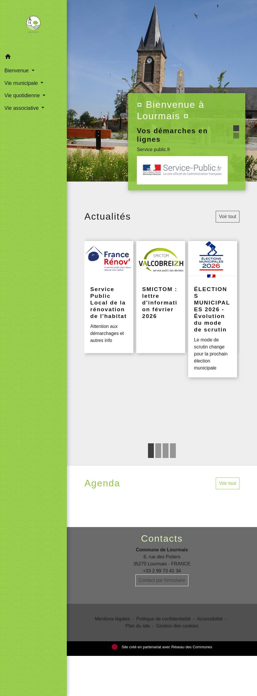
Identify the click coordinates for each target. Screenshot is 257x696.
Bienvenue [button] (17, 70)
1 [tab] (151, 450)
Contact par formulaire (162, 580)
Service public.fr (153, 149)
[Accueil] (33, 25)
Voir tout (227, 216)
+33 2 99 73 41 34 (162, 570)
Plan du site (137, 625)
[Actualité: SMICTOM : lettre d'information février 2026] (160, 297)
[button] (33, 57)
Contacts (162, 538)
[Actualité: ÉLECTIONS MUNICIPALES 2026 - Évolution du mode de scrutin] (212, 309)
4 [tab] (173, 450)
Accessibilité (210, 618)
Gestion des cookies (177, 625)
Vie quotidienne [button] (22, 95)
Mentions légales (112, 618)
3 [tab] (166, 450)
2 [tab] (158, 450)
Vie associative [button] (22, 108)
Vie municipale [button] (21, 83)
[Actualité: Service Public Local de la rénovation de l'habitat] (108, 297)
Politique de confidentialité (163, 618)
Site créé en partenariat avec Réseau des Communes (162, 647)
